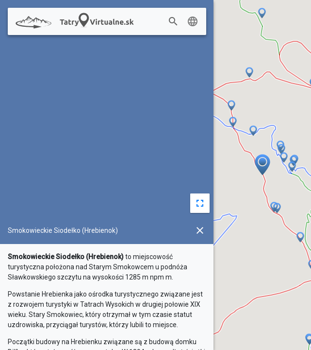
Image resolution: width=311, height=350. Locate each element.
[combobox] (183, 22)
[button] (300, 237)
